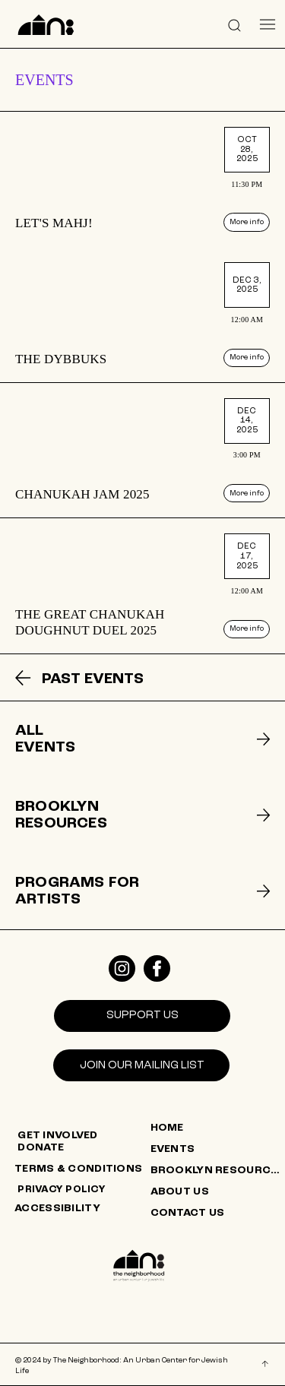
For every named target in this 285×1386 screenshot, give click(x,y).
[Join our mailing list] (141, 1065)
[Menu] (268, 24)
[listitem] (142, 179)
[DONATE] (85, 1148)
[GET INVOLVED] (85, 1136)
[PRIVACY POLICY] (85, 1190)
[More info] (246, 222)
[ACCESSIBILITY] (82, 1209)
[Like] (122, 968)
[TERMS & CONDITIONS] (82, 1169)
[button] (235, 24)
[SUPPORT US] (142, 1016)
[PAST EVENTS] (102, 679)
